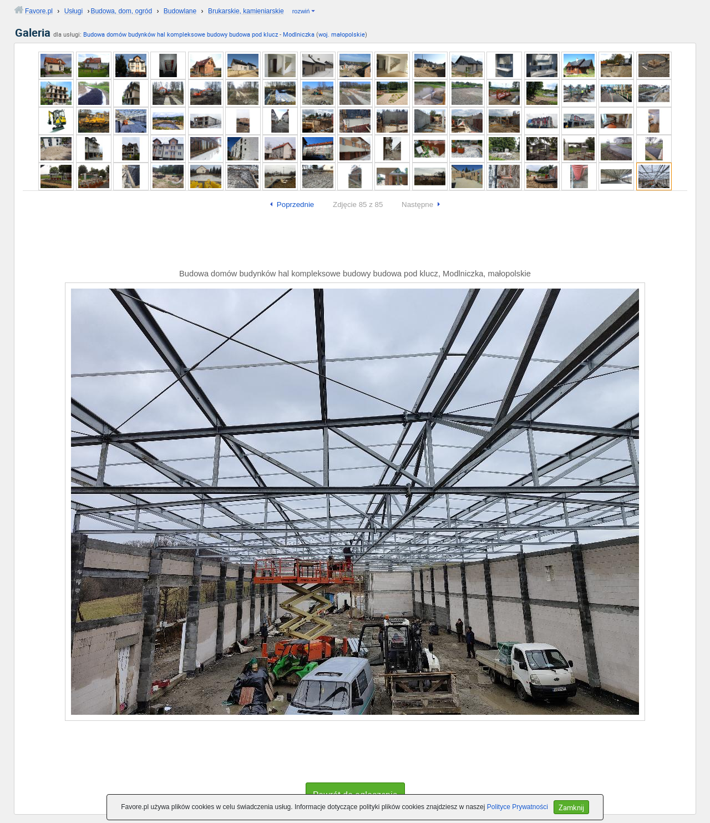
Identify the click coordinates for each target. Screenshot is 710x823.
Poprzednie (295, 204)
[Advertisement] (355, 241)
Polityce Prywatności (517, 807)
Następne (417, 204)
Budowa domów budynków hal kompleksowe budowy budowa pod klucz (180, 34)
